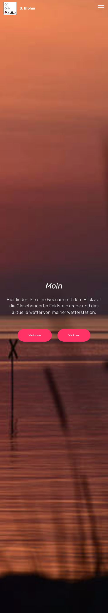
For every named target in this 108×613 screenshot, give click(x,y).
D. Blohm (27, 8)
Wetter (73, 335)
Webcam (35, 335)
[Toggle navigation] (101, 7)
